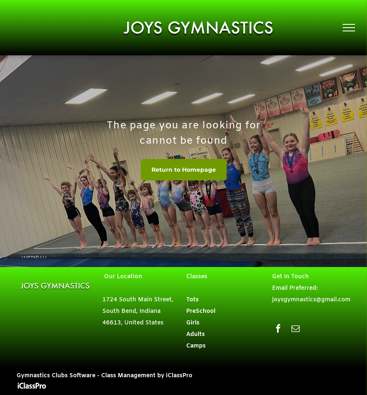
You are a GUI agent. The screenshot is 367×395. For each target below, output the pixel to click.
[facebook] (278, 329)
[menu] (349, 27)
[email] (295, 329)
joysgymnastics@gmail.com (311, 300)
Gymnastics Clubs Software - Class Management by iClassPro (104, 376)
